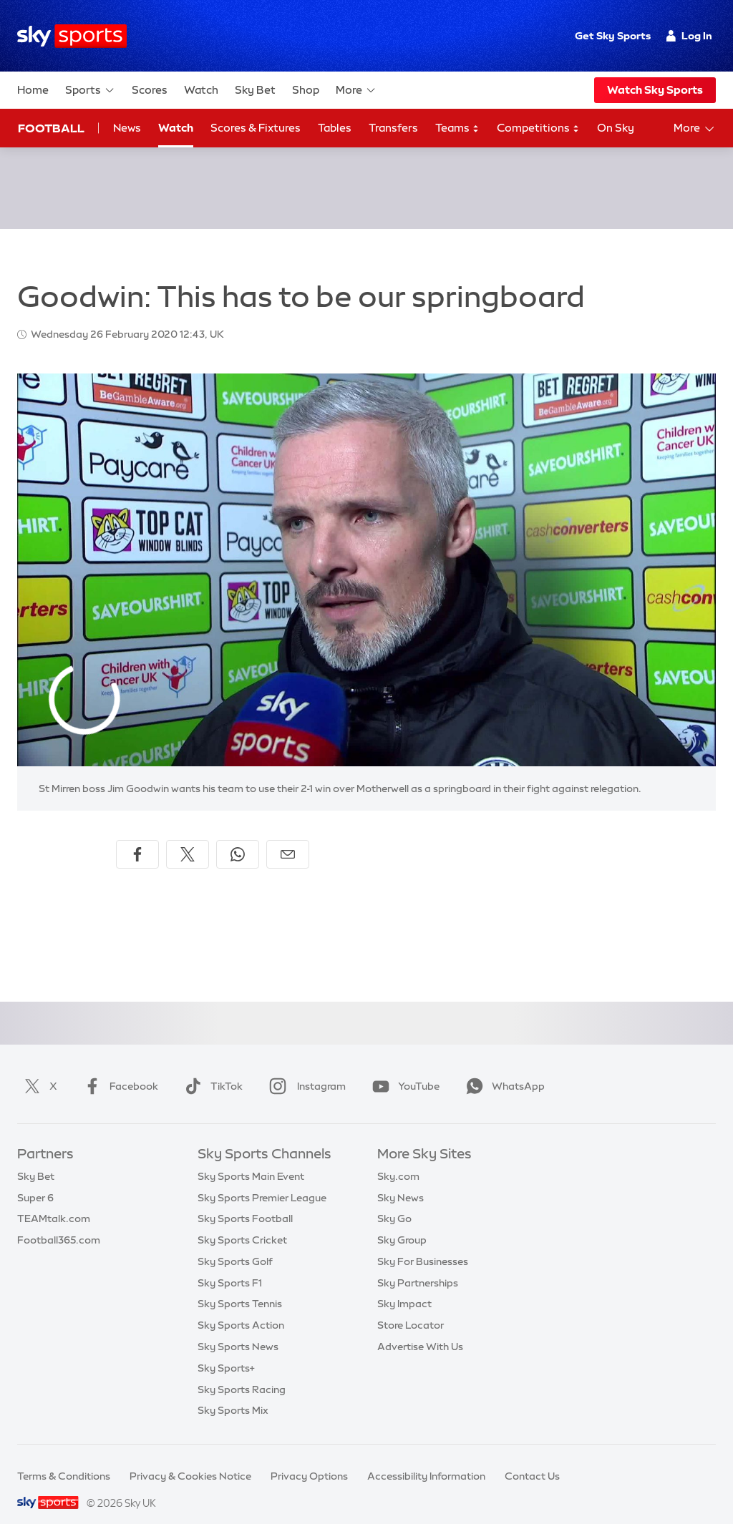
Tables (334, 127)
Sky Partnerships (417, 1266)
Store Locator (410, 1308)
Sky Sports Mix (233, 1393)
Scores (150, 89)
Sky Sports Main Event (251, 1159)
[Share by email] (287, 837)
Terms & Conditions (63, 1459)
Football (51, 128)
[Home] (72, 36)
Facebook (118, 1069)
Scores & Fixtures (255, 127)
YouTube (403, 1069)
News (127, 127)
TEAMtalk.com (53, 1201)
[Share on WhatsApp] (237, 837)
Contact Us (532, 1459)
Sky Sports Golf (235, 1244)
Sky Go (394, 1201)
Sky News (400, 1181)
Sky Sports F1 (230, 1266)
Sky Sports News (238, 1329)
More (356, 90)
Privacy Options (309, 1459)
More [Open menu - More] (695, 128)
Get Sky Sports (613, 36)
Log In (689, 35)
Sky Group (402, 1223)
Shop (305, 89)
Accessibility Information (426, 1459)
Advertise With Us (420, 1329)
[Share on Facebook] (137, 837)
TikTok (211, 1069)
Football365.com (58, 1223)
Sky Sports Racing (242, 1372)
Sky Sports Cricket (242, 1223)
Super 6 (35, 1181)
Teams (457, 128)
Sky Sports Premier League (262, 1181)
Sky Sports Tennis (240, 1286)
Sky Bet (255, 89)
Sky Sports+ (226, 1351)
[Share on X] (187, 837)
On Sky (615, 127)
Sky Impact (404, 1286)
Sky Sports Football (245, 1201)
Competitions (538, 128)
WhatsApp (502, 1069)
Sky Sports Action (241, 1308)
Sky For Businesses (422, 1244)
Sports (90, 90)
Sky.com (398, 1159)
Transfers (393, 127)
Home (33, 89)
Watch (201, 89)
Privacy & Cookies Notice (190, 1459)
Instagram (304, 1069)
